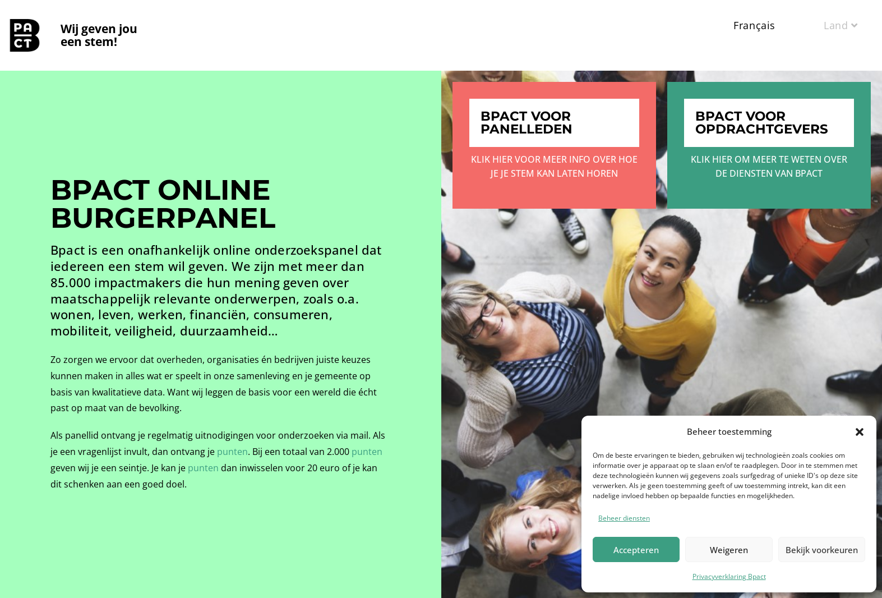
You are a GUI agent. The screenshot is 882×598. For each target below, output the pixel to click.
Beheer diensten (624, 518)
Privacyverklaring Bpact (729, 576)
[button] (859, 432)
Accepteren (636, 549)
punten (232, 451)
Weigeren (729, 549)
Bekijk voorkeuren (822, 549)
